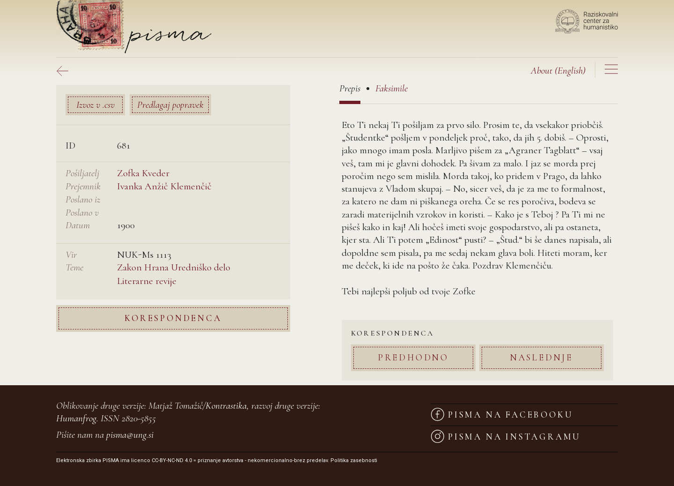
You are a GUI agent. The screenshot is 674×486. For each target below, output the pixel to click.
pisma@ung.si (130, 435)
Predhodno (413, 357)
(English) (558, 70)
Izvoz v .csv (95, 105)
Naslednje (541, 357)
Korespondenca (173, 318)
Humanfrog (76, 418)
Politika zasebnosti (353, 460)
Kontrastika (226, 405)
